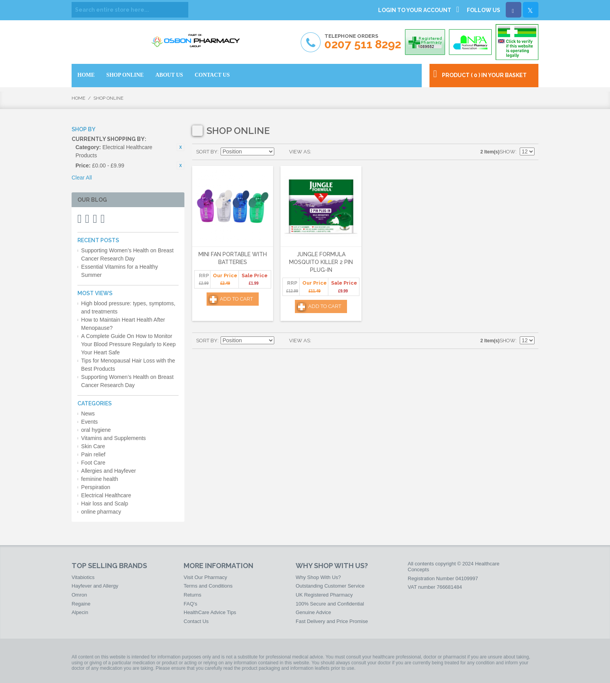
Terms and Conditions (208, 586)
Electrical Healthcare (106, 495)
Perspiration (95, 487)
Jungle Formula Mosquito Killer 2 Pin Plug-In (321, 262)
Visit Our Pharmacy (205, 577)
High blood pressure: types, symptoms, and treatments (128, 307)
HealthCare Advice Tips (210, 612)
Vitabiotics (83, 577)
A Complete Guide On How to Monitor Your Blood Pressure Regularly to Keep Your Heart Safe (128, 344)
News (88, 413)
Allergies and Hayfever (108, 471)
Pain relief (93, 454)
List (332, 152)
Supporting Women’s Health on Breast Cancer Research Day (127, 254)
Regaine (81, 604)
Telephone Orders (362, 42)
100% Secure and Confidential (330, 604)
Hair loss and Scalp (104, 503)
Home (78, 98)
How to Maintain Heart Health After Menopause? (123, 324)
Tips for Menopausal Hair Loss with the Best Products (128, 364)
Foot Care (93, 462)
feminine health (99, 479)
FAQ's (190, 604)
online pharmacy (101, 512)
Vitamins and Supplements (113, 438)
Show (507, 152)
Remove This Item (180, 147)
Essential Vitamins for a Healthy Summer (119, 271)
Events (89, 422)
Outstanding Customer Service (330, 586)
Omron (79, 595)
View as (299, 152)
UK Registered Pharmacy (324, 595)
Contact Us (196, 621)
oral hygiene (96, 430)
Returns (193, 595)
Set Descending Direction (281, 152)
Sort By (206, 152)
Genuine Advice (313, 612)
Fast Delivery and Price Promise (332, 621)
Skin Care (93, 446)
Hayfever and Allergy (95, 586)
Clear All (82, 177)
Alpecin (80, 612)
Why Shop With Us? (318, 577)
